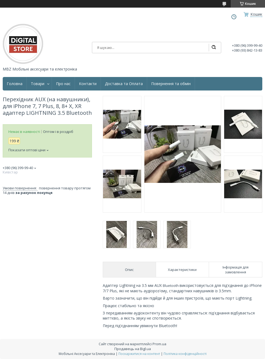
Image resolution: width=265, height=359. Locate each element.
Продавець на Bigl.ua (132, 348)
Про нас (63, 83)
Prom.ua (159, 343)
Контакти (88, 83)
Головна (14, 83)
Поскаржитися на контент (139, 353)
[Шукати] (213, 47)
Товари (37, 83)
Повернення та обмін (171, 83)
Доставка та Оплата (124, 83)
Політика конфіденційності (185, 353)
